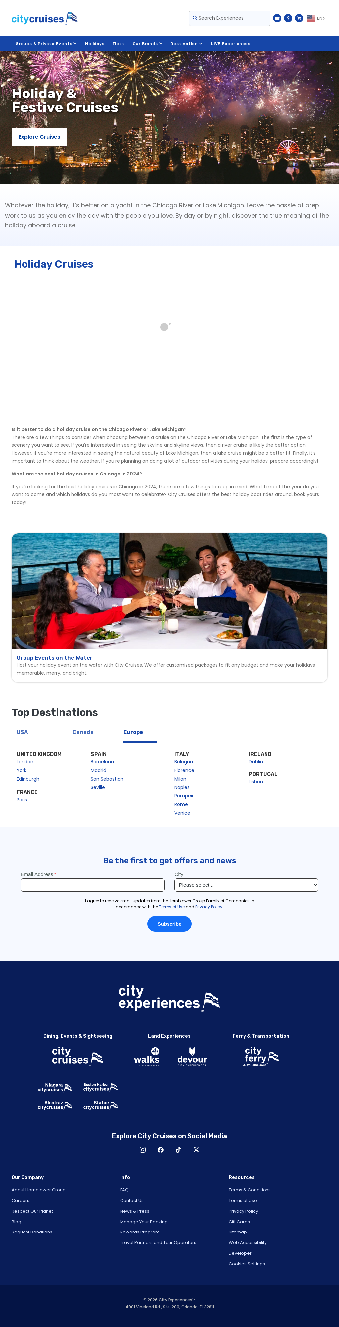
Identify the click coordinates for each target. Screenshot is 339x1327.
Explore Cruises (39, 137)
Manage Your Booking (144, 1222)
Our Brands (148, 43)
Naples (182, 787)
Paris (22, 799)
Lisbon (256, 781)
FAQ (124, 1190)
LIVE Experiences (231, 43)
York (21, 770)
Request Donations (32, 1232)
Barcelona (102, 761)
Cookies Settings (247, 1264)
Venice (182, 813)
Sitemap (238, 1232)
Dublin (256, 761)
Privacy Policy (243, 1211)
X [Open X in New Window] (196, 1150)
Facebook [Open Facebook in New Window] (161, 1150)
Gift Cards (239, 1222)
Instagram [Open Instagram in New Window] (143, 1150)
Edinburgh (28, 779)
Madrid (98, 770)
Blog (16, 1222)
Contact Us (132, 1200)
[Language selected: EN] (317, 18)
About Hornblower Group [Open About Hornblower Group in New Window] (39, 1190)
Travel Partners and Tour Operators (158, 1242)
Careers (20, 1200)
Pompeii (183, 795)
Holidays (94, 43)
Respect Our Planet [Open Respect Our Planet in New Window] (32, 1211)
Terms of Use (243, 1200)
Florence (184, 770)
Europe (133, 732)
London (25, 761)
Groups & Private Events (46, 43)
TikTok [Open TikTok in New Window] (178, 1150)
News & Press (134, 1211)
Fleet (119, 43)
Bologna (183, 761)
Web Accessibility (247, 1242)
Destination (186, 43)
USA (22, 732)
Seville (98, 787)
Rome (181, 804)
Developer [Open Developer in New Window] (240, 1253)
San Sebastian (107, 779)
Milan (180, 779)
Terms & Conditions (250, 1190)
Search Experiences (218, 18)
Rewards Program (140, 1232)
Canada (83, 732)
